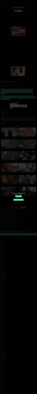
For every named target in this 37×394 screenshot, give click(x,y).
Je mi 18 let (18, 196)
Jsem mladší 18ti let (18, 199)
